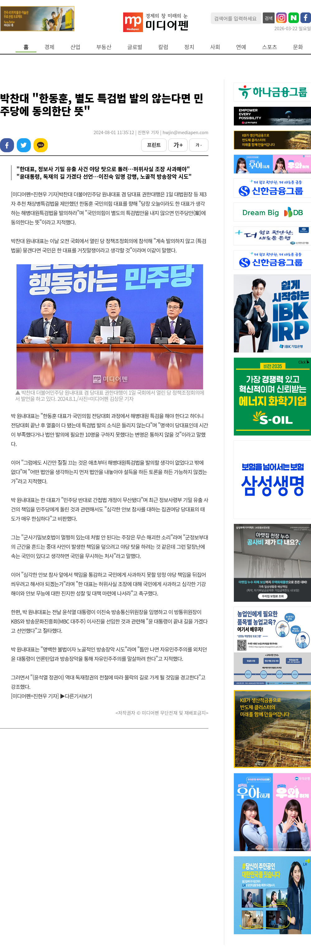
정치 (189, 47)
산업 (75, 47)
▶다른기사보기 (76, 696)
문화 (298, 47)
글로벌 (134, 47)
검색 (269, 18)
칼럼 (163, 47)
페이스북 (7, 145)
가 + (178, 144)
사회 (215, 47)
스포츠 (269, 47)
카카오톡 (41, 145)
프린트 (154, 144)
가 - (199, 145)
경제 (49, 47)
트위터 (24, 145)
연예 (241, 47)
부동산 (104, 47)
